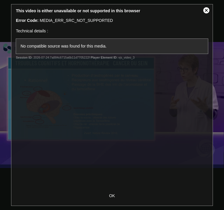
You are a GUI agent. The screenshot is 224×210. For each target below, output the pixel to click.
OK (112, 195)
